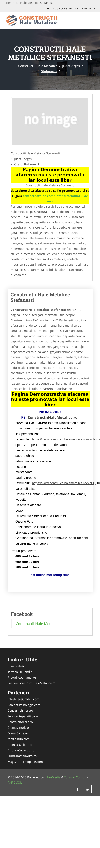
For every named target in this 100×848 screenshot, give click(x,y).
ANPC (11, 782)
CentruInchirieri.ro (20, 710)
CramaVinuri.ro (18, 727)
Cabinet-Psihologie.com (24, 705)
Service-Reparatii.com (23, 716)
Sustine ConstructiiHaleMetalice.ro (31, 683)
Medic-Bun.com (19, 739)
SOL (19, 782)
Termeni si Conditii (20, 672)
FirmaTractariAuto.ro (22, 756)
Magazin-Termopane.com (25, 761)
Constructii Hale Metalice (37, 66)
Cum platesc (16, 666)
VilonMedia (52, 777)
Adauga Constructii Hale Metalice (71, 8)
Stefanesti (49, 71)
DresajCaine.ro (18, 733)
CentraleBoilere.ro (20, 722)
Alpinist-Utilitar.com (21, 744)
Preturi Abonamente (22, 677)
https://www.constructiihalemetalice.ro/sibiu (63, 483)
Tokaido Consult (75, 777)
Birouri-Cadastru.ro (21, 750)
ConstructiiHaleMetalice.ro (52, 417)
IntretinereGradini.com (23, 699)
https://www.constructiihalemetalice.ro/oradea (64, 439)
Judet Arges (71, 66)
